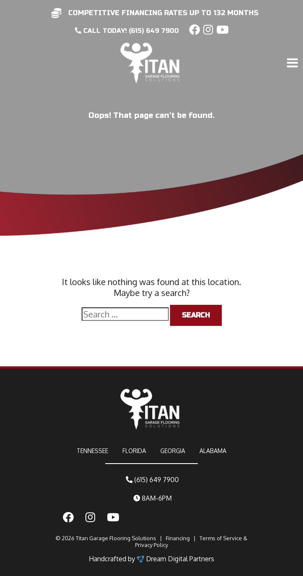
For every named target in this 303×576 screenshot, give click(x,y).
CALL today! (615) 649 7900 (127, 31)
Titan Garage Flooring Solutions (116, 538)
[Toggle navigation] (294, 45)
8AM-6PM (152, 498)
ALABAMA (212, 450)
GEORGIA (172, 450)
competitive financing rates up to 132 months (163, 13)
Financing (178, 538)
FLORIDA (134, 450)
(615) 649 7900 (152, 479)
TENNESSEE (92, 450)
